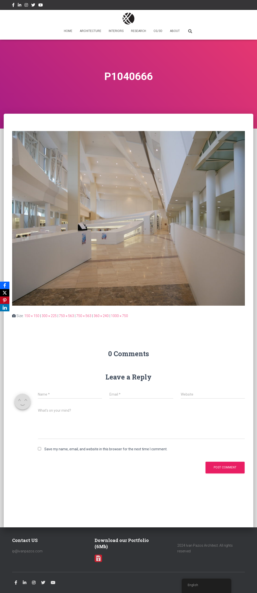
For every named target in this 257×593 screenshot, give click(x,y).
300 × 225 (49, 316)
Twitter (33, 5)
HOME (68, 31)
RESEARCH (138, 31)
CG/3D (158, 31)
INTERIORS (116, 31)
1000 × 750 (119, 316)
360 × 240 (101, 316)
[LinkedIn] (4, 307)
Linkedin (19, 5)
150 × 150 (31, 316)
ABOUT (175, 31)
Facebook (13, 5)
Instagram (26, 5)
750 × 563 (66, 316)
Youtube (40, 5)
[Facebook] (4, 285)
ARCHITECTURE (90, 31)
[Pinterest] (4, 300)
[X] (4, 292)
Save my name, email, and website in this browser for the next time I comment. (105, 449)
